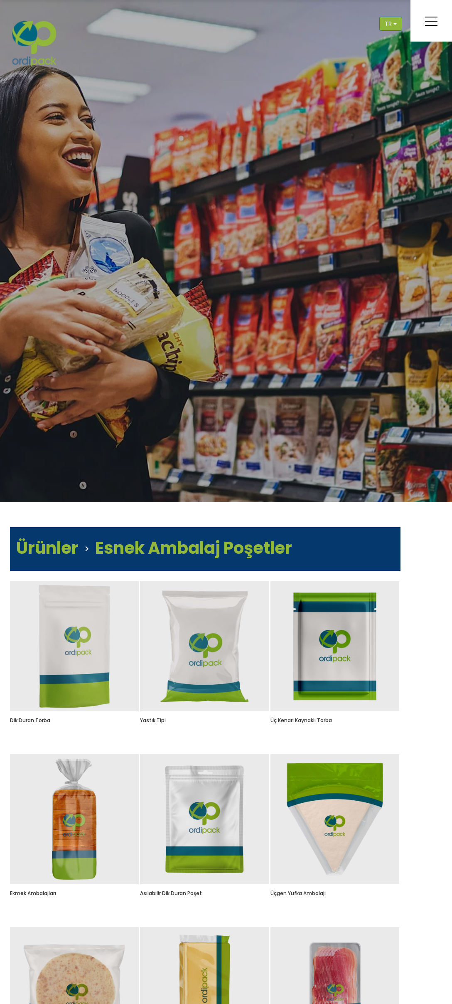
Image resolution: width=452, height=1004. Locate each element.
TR (391, 24)
